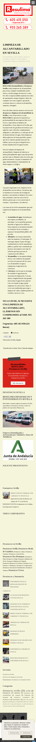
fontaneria (27, 695)
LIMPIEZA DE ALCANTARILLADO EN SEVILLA (16, 48)
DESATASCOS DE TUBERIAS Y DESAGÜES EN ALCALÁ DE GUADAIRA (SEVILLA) (20, 606)
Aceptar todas (26, 736)
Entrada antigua (27, 348)
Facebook (15, 333)
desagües (5, 697)
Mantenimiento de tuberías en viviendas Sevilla (16, 680)
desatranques (16, 699)
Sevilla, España (15, 340)
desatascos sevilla (15, 59)
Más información (18, 383)
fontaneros (6, 693)
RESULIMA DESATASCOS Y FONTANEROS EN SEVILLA (17, 397)
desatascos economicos (21, 697)
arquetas (17, 695)
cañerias (31, 699)
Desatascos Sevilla (8, 674)
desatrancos (6, 699)
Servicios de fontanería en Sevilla (12, 677)
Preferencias (27, 733)
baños (24, 699)
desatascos (27, 693)
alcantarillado (9, 57)
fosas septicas (13, 706)
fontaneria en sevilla (21, 704)
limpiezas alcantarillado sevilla (21, 61)
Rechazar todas (14, 733)
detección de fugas (9, 704)
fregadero (21, 706)
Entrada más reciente (10, 348)
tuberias (17, 693)
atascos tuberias (18, 57)
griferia (7, 701)
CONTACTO (7, 591)
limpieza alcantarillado (17, 701)
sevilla (28, 691)
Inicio (20, 348)
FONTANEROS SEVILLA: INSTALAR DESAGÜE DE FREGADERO (18, 584)
